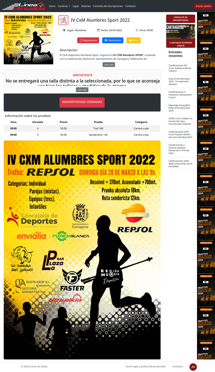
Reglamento (88, 40)
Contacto (130, 6)
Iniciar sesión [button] (203, 6)
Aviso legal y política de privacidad (145, 366)
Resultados (112, 40)
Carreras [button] (63, 6)
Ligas (76, 6)
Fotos (134, 40)
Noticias (86, 6)
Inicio (52, 6)
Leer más (108, 64)
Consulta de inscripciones (108, 6)
